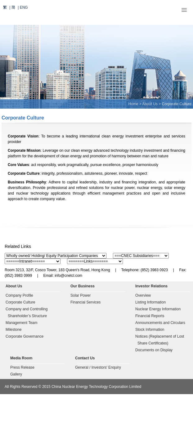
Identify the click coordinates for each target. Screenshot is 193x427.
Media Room (21, 358)
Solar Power (80, 295)
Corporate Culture (20, 302)
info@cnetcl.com (68, 275)
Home (133, 104)
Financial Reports (149, 316)
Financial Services (85, 302)
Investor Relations (151, 286)
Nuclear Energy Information (158, 309)
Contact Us (85, 358)
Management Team (22, 323)
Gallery (16, 374)
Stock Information (149, 329)
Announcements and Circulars (160, 323)
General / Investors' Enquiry (98, 367)
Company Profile (19, 295)
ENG (24, 7)
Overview (143, 295)
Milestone (13, 329)
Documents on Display (154, 350)
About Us (150, 104)
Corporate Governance (24, 336)
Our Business (82, 286)
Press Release (22, 367)
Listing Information (150, 302)
